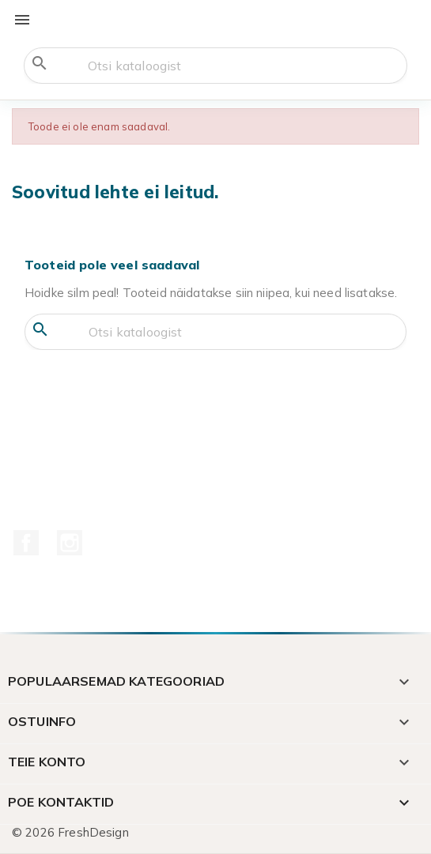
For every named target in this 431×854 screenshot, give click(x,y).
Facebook (26, 542)
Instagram (69, 542)
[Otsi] (215, 65)
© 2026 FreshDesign (70, 832)
